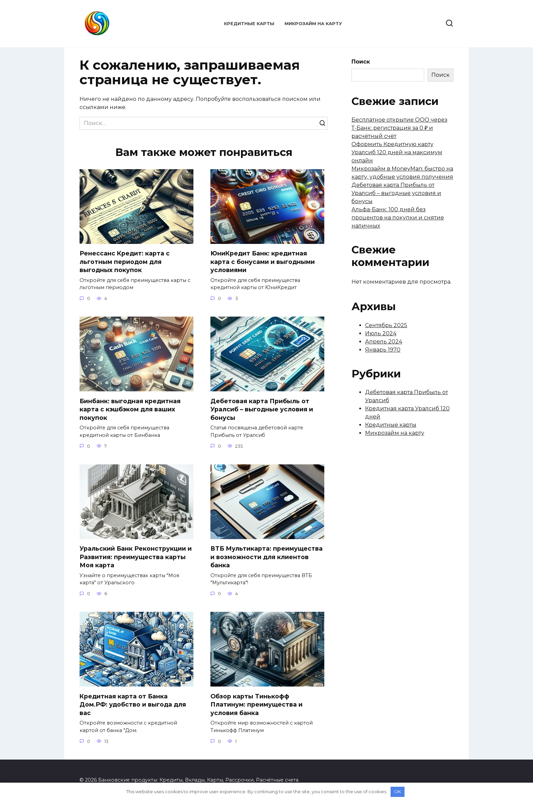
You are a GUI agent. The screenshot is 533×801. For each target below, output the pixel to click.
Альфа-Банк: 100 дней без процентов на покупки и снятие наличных (397, 217)
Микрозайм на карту (313, 23)
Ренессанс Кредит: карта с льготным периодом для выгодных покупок (125, 261)
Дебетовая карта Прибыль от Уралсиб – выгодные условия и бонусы (261, 409)
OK (397, 791)
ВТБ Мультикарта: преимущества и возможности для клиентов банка (266, 557)
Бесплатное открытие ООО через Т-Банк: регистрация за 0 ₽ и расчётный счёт (399, 128)
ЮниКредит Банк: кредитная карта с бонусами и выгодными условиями (262, 261)
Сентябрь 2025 (386, 325)
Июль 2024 (380, 333)
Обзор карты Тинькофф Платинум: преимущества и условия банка (256, 704)
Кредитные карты (249, 23)
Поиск (360, 61)
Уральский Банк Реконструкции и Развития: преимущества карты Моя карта (136, 557)
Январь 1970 (382, 349)
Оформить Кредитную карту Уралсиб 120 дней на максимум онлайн (396, 152)
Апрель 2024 (383, 341)
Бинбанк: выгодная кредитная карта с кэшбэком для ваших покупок (130, 409)
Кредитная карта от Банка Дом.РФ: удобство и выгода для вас (133, 704)
